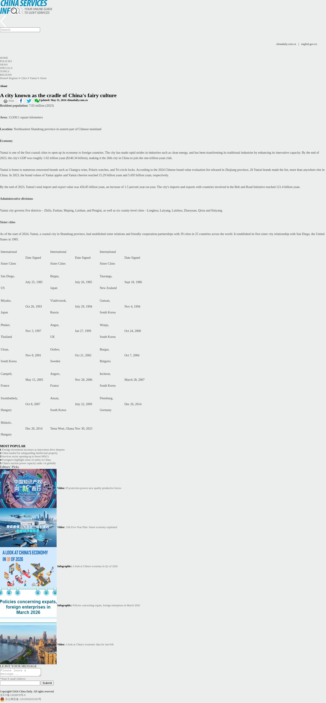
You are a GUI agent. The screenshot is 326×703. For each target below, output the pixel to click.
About (43, 78)
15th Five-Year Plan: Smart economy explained (91, 527)
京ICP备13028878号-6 (13, 696)
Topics (4, 71)
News (4, 64)
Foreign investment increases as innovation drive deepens (33, 449)
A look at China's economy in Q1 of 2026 (94, 566)
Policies (6, 61)
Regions (6, 74)
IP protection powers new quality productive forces (93, 488)
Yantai (33, 78)
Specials (6, 68)
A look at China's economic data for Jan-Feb (89, 644)
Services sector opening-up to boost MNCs (25, 456)
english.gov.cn (309, 44)
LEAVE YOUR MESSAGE (18, 666)
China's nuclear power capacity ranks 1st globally (29, 463)
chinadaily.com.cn (286, 44)
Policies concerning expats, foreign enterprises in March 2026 (106, 605)
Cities (24, 78)
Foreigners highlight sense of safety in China (26, 459)
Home (4, 57)
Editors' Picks (9, 467)
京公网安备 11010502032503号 (23, 700)
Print (11, 100)
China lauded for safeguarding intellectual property (30, 453)
